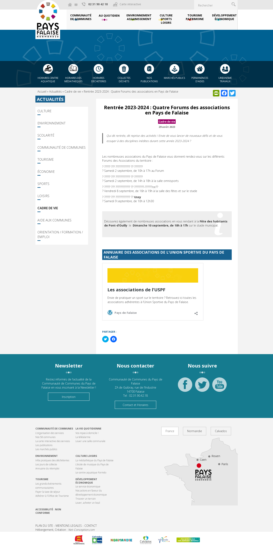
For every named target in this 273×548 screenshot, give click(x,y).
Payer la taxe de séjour (47, 492)
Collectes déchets (124, 79)
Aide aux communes (54, 220)
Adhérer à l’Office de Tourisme (52, 496)
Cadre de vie (73, 91)
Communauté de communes (54, 428)
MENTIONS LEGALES (69, 526)
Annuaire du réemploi (47, 468)
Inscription (68, 397)
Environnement (51, 123)
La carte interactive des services (52, 441)
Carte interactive (130, 4)
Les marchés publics (46, 449)
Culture (44, 111)
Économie (46, 171)
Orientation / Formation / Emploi (60, 234)
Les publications (43, 445)
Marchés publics (174, 78)
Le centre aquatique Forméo (90, 472)
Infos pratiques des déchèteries (52, 460)
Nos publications (149, 79)
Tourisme (45, 159)
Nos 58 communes (45, 437)
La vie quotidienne (88, 428)
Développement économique (86, 480)
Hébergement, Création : (65, 530)
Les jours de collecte (46, 464)
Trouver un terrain (85, 498)
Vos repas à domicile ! (87, 433)
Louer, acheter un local (87, 502)
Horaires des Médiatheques (73, 79)
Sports (43, 184)
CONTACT (90, 526)
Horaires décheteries (98, 79)
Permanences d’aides (199, 79)
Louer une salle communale (90, 441)
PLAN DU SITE (44, 526)
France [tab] (170, 431)
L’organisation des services (49, 433)
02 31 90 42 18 (98, 4)
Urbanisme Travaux (225, 79)
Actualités (55, 91)
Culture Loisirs (86, 456)
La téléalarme (82, 437)
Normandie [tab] (194, 431)
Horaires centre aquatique (48, 79)
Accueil (41, 91)
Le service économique (87, 486)
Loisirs (43, 196)
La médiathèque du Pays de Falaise (94, 460)
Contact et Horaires (135, 405)
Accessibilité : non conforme (48, 511)
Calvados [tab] (221, 431)
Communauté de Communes (61, 147)
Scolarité (45, 135)
